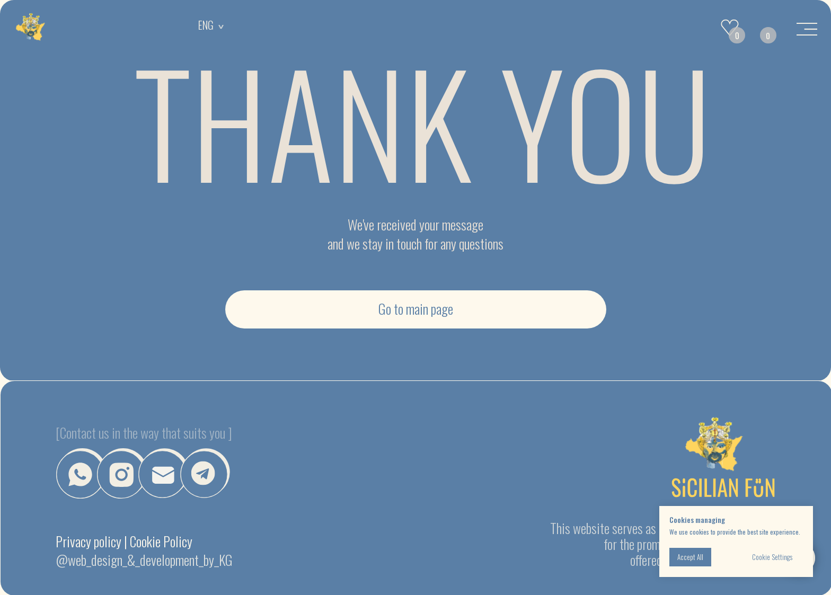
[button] (163, 473)
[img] (30, 28)
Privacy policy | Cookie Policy (124, 541)
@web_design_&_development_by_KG (144, 559)
